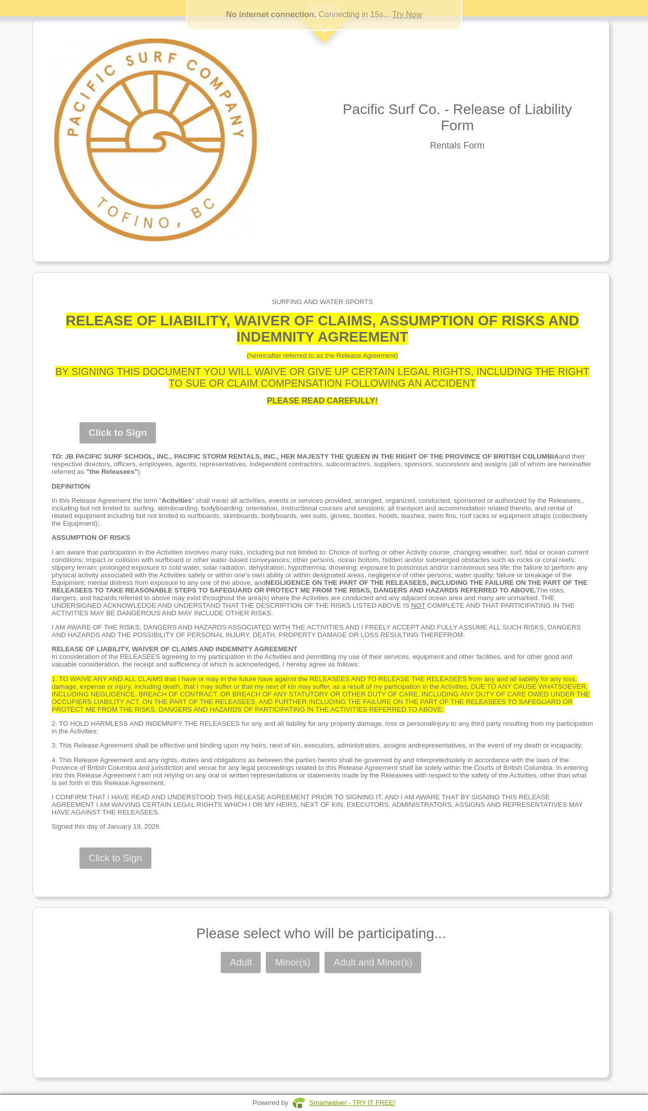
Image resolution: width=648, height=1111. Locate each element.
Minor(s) (292, 962)
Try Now (407, 14)
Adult (241, 962)
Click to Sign (118, 432)
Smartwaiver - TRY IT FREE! (352, 1102)
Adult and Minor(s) (373, 962)
